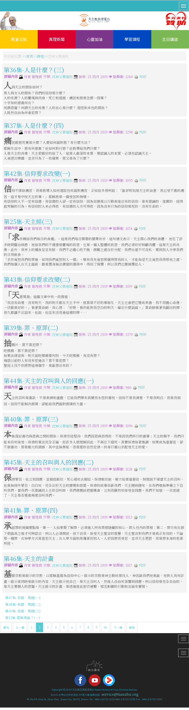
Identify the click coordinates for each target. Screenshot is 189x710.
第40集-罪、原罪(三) (31, 418)
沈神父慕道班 (62, 76)
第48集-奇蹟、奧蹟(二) (22, 604)
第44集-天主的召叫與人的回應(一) (49, 380)
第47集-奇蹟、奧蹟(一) (22, 597)
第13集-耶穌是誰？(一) (22, 617)
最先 (6, 627)
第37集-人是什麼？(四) (34, 125)
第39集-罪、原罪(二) (31, 327)
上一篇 (20, 627)
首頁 (29, 56)
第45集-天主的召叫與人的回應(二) (49, 462)
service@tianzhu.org (120, 694)
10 (105, 627)
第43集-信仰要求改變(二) (37, 279)
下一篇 (118, 627)
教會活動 (19, 39)
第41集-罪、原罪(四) (31, 510)
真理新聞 (57, 39)
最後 (132, 627)
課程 (40, 56)
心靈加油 (95, 39)
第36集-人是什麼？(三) (34, 69)
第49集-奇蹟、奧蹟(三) (22, 611)
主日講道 (170, 39)
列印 (140, 76)
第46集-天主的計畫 (29, 558)
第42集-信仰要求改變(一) (37, 173)
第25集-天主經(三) (28, 221)
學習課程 (132, 39)
